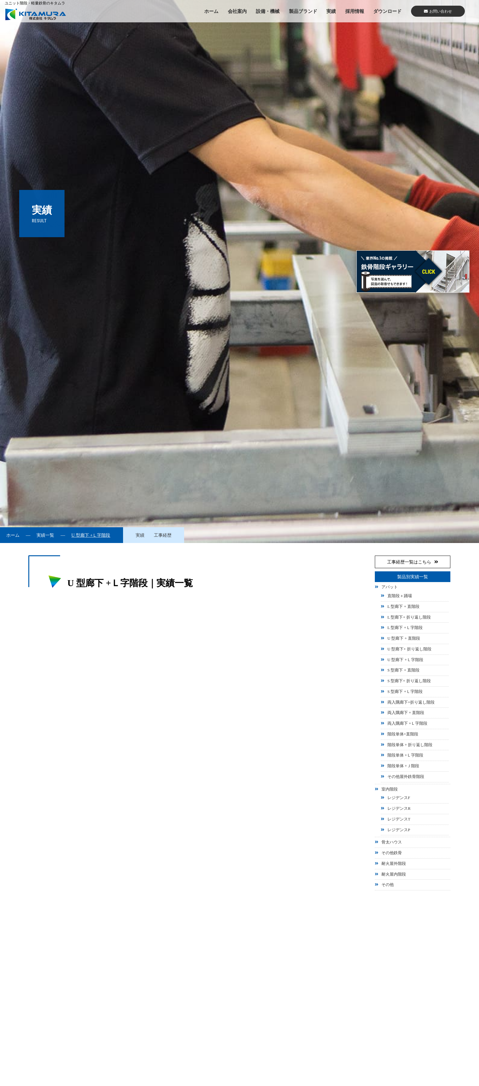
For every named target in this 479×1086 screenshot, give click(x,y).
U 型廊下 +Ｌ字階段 (405, 660)
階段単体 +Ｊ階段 (403, 766)
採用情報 (354, 11)
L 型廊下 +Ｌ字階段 (405, 628)
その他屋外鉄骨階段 (405, 776)
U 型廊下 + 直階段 (403, 638)
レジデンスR (399, 808)
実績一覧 (45, 535)
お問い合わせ (438, 11)
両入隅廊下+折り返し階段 (411, 702)
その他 (387, 885)
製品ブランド (303, 11)
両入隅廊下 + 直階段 (406, 713)
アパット (389, 587)
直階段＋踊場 (399, 596)
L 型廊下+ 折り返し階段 (409, 617)
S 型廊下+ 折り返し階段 (409, 681)
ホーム (211, 11)
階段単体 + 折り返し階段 (410, 745)
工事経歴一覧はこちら (412, 562)
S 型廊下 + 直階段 (403, 670)
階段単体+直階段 (402, 734)
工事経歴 (163, 535)
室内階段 (389, 789)
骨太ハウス (391, 842)
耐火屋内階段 (393, 874)
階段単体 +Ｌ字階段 (405, 755)
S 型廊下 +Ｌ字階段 (405, 691)
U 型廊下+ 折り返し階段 (409, 649)
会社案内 (237, 11)
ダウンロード (387, 11)
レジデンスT (398, 819)
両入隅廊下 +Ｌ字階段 (407, 723)
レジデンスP (398, 830)
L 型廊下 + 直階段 (403, 606)
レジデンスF (398, 798)
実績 (331, 11)
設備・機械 (267, 11)
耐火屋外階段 (393, 863)
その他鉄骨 (391, 853)
